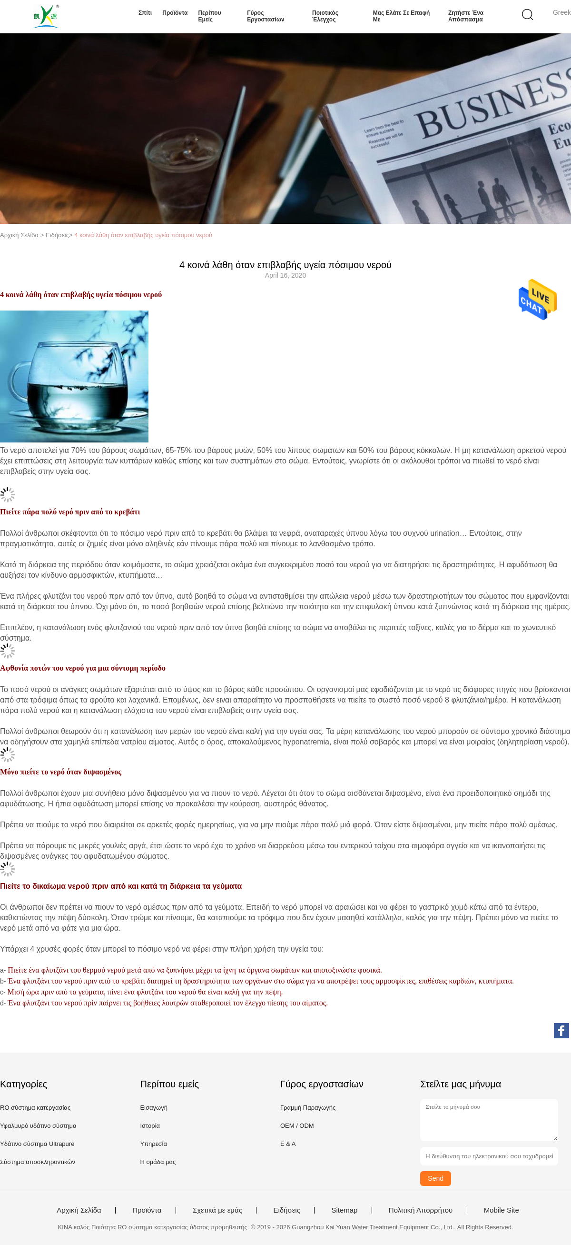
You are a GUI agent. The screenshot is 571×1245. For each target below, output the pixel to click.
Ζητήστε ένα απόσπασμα (465, 16)
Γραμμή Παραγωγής (307, 1107)
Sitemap (344, 1210)
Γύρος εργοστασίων (265, 16)
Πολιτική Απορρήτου (421, 1210)
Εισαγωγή (153, 1107)
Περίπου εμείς (209, 16)
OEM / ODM (297, 1125)
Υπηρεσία (153, 1143)
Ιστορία (150, 1125)
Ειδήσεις (286, 1210)
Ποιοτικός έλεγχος (325, 16)
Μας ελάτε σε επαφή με (401, 16)
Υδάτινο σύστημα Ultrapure (37, 1143)
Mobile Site (501, 1210)
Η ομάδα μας (158, 1161)
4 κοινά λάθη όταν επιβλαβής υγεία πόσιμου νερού (143, 235)
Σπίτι (145, 13)
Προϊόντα (174, 13)
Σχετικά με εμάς (217, 1210)
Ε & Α (288, 1143)
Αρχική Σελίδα (79, 1210)
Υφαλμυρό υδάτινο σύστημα (38, 1125)
